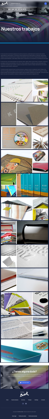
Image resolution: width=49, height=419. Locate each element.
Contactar (24, 382)
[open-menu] (45, 3)
